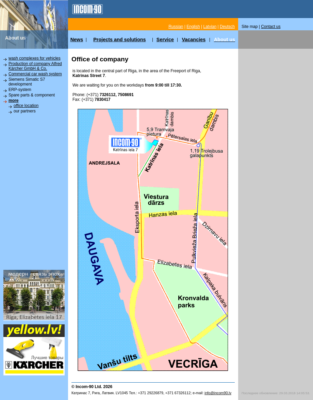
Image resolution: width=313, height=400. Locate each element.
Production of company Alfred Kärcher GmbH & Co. (35, 66)
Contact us (270, 26)
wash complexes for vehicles (35, 58)
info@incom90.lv (217, 393)
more (13, 100)
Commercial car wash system (35, 74)
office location (26, 105)
